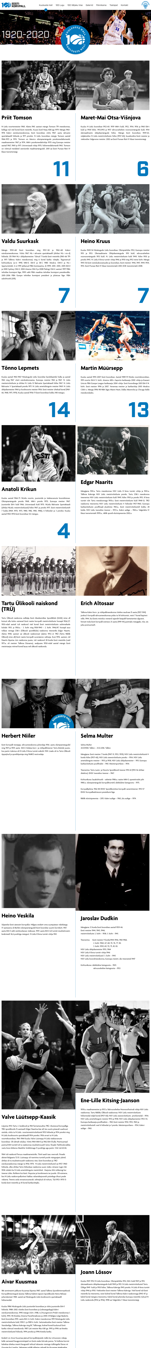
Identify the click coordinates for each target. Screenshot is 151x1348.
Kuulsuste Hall (46, 5)
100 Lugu (60, 5)
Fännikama (101, 5)
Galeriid (89, 5)
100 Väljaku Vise (75, 5)
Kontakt (124, 5)
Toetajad (114, 5)
